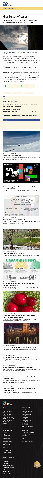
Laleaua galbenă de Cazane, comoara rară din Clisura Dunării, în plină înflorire (21, 390)
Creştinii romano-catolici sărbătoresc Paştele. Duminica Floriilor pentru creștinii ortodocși (21, 116)
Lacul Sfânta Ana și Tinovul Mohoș (21, 109)
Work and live (5, 447)
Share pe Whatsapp (28, 86)
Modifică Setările (7, 471)
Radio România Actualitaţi (7, 411)
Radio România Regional (7, 441)
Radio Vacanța (24, 427)
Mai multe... (6, 120)
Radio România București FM (27, 411)
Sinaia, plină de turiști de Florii (21, 101)
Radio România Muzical (7, 415)
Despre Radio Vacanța (8, 467)
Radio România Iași (25, 417)
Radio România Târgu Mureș (26, 420)
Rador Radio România (7, 452)
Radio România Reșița (25, 418)
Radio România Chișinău (7, 420)
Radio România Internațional (8, 417)
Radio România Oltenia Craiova (27, 415)
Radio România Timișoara (26, 421)
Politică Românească (7, 438)
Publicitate (5, 461)
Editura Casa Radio (6, 435)
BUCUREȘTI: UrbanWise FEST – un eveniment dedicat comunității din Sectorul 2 (21, 112)
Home (4, 13)
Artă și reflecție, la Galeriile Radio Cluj (21, 106)
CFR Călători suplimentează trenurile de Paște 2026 (21, 367)
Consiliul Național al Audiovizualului (27, 441)
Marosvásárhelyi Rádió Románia (27, 426)
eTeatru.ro (5, 423)
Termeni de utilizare (8, 465)
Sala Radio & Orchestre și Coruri (8, 457)
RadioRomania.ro (6, 409)
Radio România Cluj (25, 412)
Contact (5, 469)
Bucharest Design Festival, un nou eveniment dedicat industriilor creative (21, 104)
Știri (7, 13)
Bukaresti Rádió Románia (26, 423)
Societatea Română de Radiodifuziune (28, 432)
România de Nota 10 (6, 444)
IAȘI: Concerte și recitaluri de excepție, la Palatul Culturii (21, 337)
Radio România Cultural (7, 414)
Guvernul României (25, 435)
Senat (23, 438)
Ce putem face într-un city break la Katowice (21, 357)
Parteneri (5, 463)
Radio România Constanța (26, 414)
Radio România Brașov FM (26, 409)
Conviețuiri (5, 432)
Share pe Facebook (12, 86)
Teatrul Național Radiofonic (7, 421)
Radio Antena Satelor (6, 412)
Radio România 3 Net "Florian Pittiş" (9, 418)
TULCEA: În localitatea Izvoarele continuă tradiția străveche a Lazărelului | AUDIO (21, 378)
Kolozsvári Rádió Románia (26, 424)
